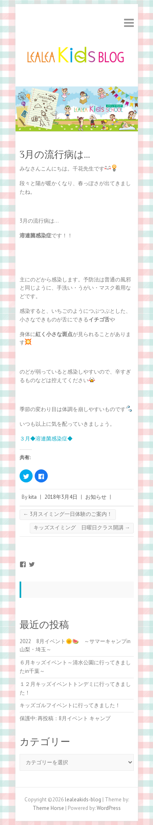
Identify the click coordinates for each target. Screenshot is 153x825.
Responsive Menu (129, 22)
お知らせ (95, 496)
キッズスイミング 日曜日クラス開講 (81, 527)
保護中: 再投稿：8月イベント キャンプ (65, 718)
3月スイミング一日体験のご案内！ (67, 514)
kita (33, 496)
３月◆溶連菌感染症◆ (46, 438)
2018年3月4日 (61, 496)
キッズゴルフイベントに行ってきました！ (70, 705)
